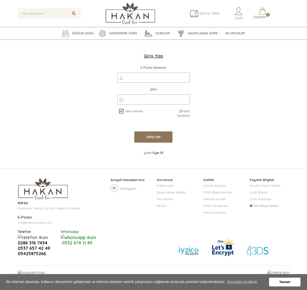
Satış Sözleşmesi (214, 212)
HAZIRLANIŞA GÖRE (197, 33)
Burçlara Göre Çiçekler (265, 186)
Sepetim (259, 13)
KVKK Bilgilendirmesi (217, 192)
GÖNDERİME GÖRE (118, 33)
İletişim (161, 206)
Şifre (153, 89)
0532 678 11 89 (76, 237)
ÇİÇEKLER (157, 33)
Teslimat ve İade (214, 199)
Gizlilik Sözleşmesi (215, 206)
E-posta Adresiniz (153, 68)
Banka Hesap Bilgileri (171, 192)
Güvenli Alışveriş (214, 186)
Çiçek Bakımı (258, 192)
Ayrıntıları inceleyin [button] (242, 282)
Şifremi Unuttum (183, 113)
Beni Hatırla (134, 111)
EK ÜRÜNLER (235, 33)
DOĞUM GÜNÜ (78, 33)
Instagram (123, 188)
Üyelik (238, 13)
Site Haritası (165, 199)
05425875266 (32, 247)
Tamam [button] (284, 282)
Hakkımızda (165, 186)
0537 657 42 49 (34, 242)
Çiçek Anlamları (261, 199)
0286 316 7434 (34, 237)
